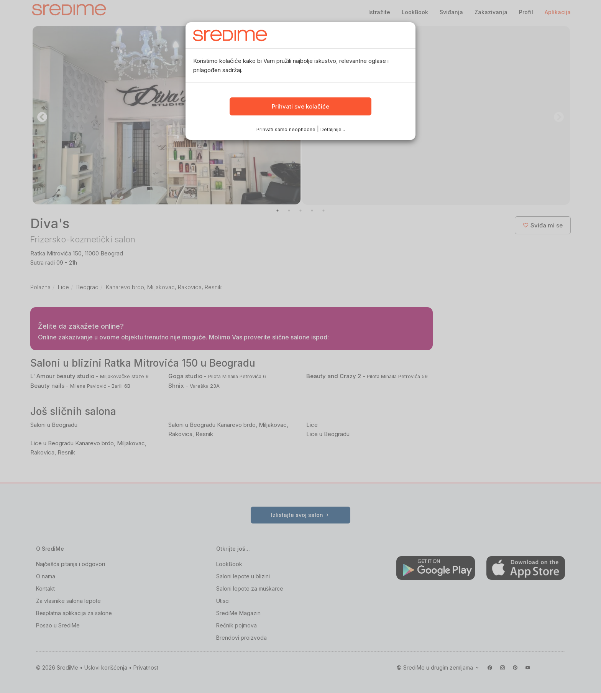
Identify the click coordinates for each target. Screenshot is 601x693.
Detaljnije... (332, 130)
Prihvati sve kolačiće (300, 108)
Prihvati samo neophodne (286, 130)
